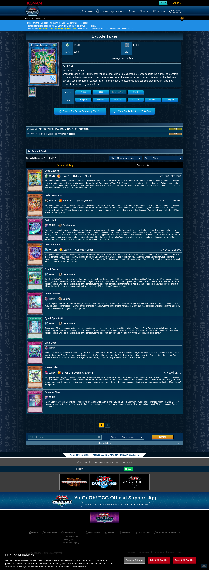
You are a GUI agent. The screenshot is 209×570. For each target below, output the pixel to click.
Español (152, 99)
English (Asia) (118, 92)
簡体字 (135, 92)
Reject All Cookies (158, 560)
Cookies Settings (134, 560)
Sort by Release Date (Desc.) (71, 538)
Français (118, 99)
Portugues (170, 99)
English (83, 99)
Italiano (135, 99)
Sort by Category (71, 543)
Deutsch (100, 99)
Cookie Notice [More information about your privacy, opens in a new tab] (79, 566)
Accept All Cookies (184, 560)
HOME (28, 18)
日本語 (83, 92)
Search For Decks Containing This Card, (57, 29)
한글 (101, 92)
